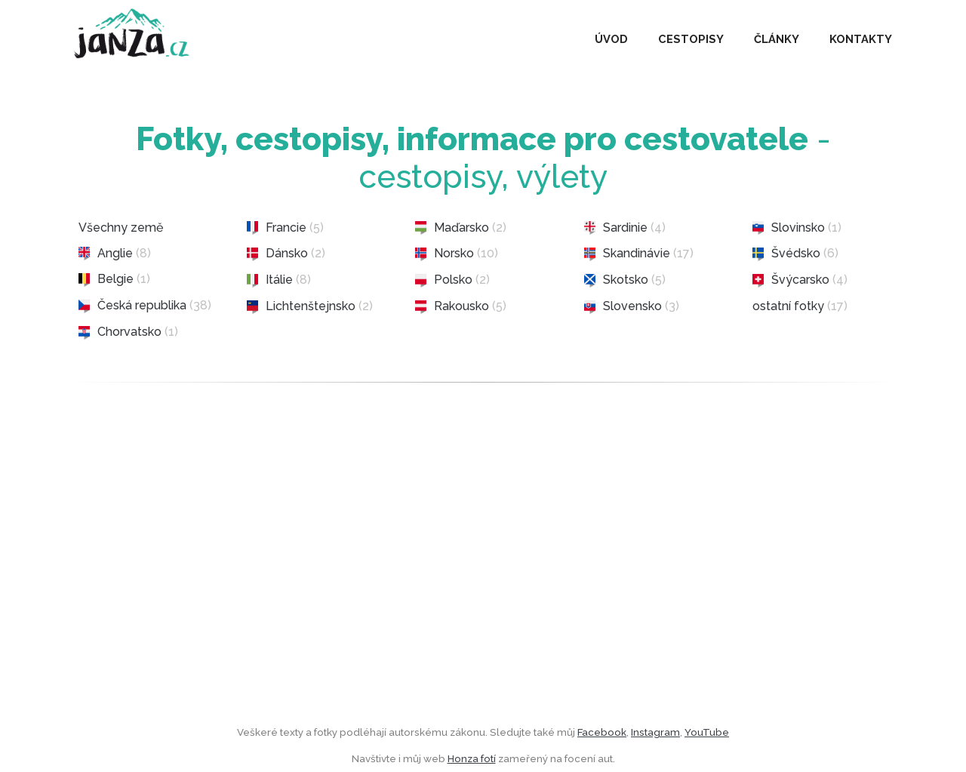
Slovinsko (796, 227)
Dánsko (286, 253)
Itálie (279, 280)
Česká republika (144, 305)
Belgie (114, 279)
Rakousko (460, 306)
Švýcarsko (800, 280)
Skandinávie (639, 253)
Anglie (114, 253)
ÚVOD (611, 38)
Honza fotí (472, 758)
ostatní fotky (800, 306)
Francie (285, 227)
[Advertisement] (483, 582)
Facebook (601, 732)
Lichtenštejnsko (310, 306)
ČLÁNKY (776, 38)
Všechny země (120, 227)
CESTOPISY (691, 38)
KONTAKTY (860, 38)
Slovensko (631, 306)
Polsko (452, 280)
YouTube (707, 732)
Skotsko (625, 280)
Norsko (456, 253)
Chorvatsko (128, 332)
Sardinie (625, 227)
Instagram (655, 732)
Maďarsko (460, 227)
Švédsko (795, 253)
